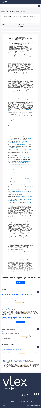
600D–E (30, 109)
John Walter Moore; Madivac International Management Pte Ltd (17, 294)
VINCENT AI (15, 2)
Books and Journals (34, 400)
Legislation (3, 400)
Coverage (28, 2)
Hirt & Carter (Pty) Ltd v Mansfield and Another (13, 308)
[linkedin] (39, 394)
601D (9, 110)
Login (33, 2)
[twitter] (35, 394)
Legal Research (21, 2)
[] (26, 124)
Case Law (12, 400)
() (13, 147)
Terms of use (3, 405)
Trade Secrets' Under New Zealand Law (11, 349)
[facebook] (37, 394)
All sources (32, 401)
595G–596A (11, 121)
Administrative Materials (25, 400)
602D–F (15, 121)
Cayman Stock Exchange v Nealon (10, 298)
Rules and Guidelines (24, 401)
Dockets (12, 401)
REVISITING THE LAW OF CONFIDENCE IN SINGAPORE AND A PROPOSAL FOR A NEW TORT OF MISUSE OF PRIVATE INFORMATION (19, 359)
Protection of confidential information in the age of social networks (18, 332)
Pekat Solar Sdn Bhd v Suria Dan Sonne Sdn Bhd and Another (16, 317)
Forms (2, 401)
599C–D (27, 109)
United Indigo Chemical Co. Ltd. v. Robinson (17, 123)
